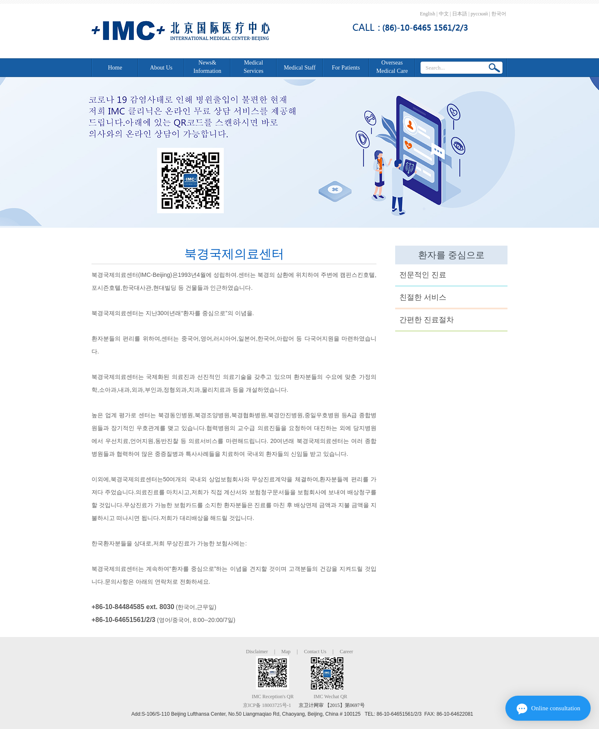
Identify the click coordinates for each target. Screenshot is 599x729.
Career (346, 651)
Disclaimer (257, 651)
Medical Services (253, 67)
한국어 (498, 14)
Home (115, 68)
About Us (161, 68)
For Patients (346, 68)
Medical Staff (299, 68)
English (428, 14)
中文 (444, 14)
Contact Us (315, 651)
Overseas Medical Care (392, 67)
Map (285, 651)
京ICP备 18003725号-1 (267, 705)
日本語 (459, 14)
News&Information (207, 67)
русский (479, 14)
